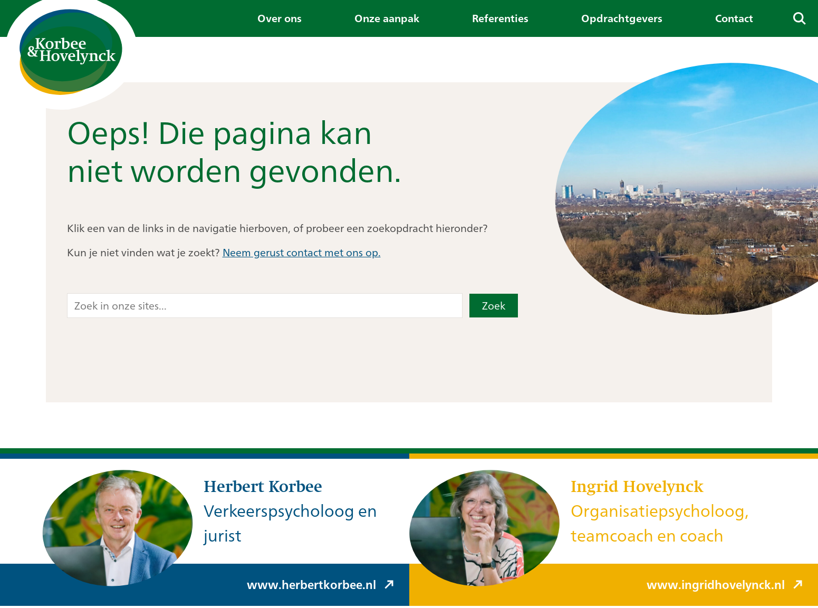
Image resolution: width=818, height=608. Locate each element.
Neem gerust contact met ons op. (302, 252)
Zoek (493, 305)
